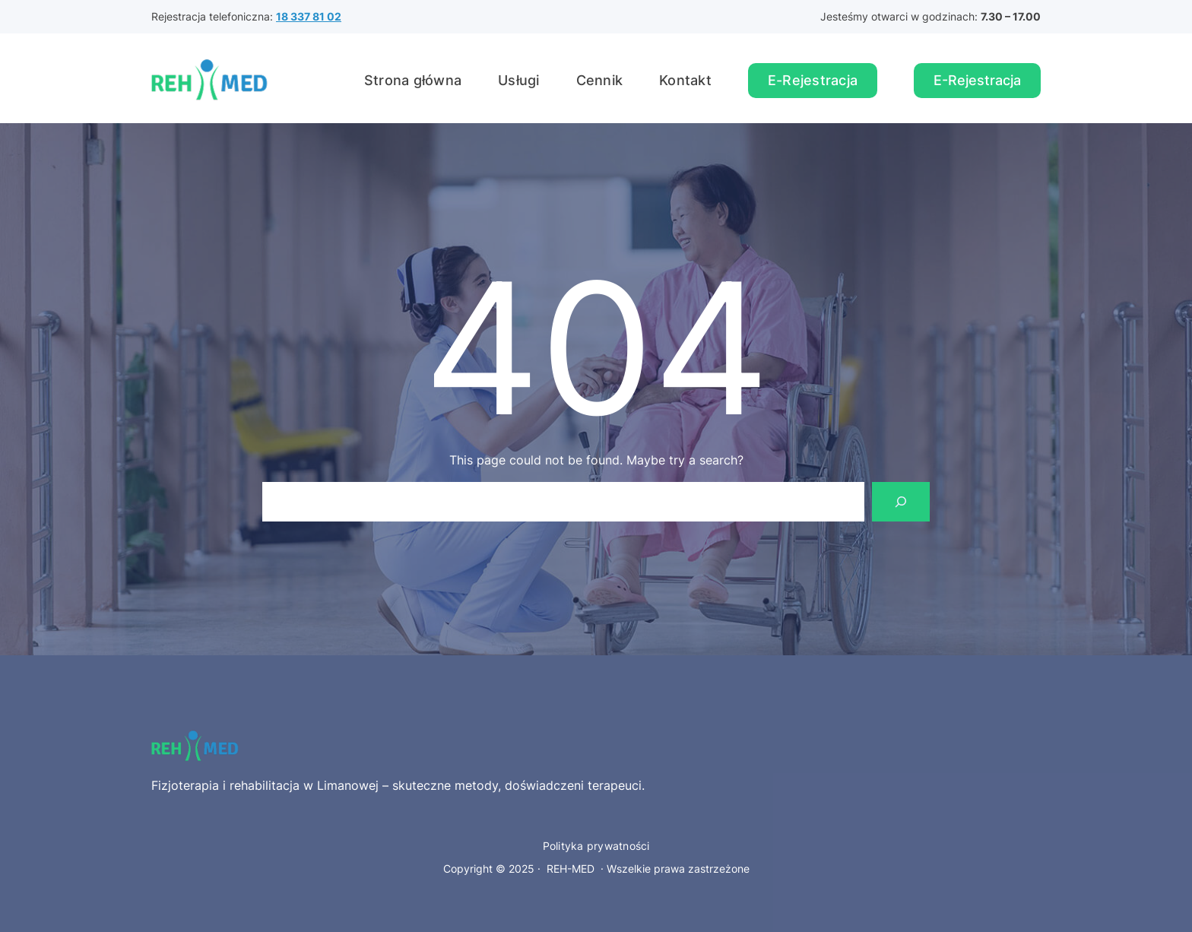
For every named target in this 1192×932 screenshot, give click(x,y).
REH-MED (570, 868)
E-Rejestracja (813, 80)
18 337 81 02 (308, 16)
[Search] (901, 501)
